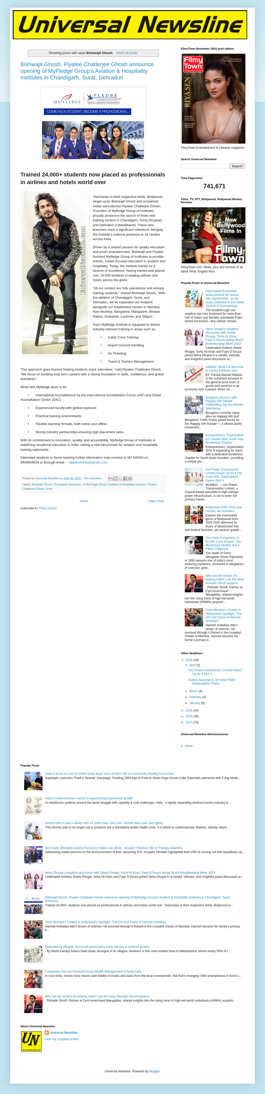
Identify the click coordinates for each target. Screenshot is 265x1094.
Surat (49, 488)
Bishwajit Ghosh (42, 484)
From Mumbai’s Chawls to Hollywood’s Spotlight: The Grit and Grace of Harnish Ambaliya (224, 615)
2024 (189, 716)
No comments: (93, 478)
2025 (189, 710)
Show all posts (126, 53)
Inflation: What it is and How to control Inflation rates (225, 368)
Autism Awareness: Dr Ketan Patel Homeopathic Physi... (212, 681)
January (195, 703)
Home (84, 501)
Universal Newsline (63, 1032)
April (192, 665)
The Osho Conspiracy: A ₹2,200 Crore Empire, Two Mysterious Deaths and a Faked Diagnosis (223, 543)
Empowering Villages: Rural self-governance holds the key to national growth (97, 947)
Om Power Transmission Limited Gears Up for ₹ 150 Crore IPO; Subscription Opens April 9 (224, 475)
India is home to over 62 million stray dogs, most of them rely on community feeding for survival (109, 773)
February (195, 697)
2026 (189, 660)
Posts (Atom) (48, 508)
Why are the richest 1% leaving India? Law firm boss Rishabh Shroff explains (225, 579)
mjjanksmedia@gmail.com (88, 462)
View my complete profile (61, 1039)
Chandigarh (60, 484)
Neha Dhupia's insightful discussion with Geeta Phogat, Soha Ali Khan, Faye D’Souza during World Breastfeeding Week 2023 (224, 336)
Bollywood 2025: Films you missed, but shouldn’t (224, 509)
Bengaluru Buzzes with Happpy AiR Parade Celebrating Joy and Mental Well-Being (224, 403)
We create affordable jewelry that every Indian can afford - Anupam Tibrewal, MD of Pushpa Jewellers (113, 848)
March (194, 691)
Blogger (154, 1071)
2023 (189, 722)
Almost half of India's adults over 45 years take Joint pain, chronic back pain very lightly (104, 823)
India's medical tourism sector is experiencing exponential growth (89, 798)
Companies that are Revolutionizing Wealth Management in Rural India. (93, 971)
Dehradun (75, 484)
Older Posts (156, 501)
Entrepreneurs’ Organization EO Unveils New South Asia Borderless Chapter (225, 438)
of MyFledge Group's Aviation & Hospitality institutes (114, 484)
